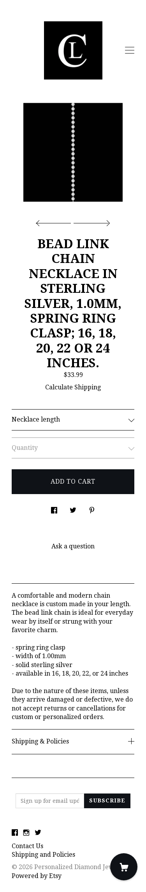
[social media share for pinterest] (92, 508)
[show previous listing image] (55, 221)
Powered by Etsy (37, 876)
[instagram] (26, 833)
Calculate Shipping (73, 387)
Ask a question (73, 546)
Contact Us (27, 846)
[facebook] (15, 833)
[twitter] (38, 833)
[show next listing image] (90, 221)
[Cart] (123, 866)
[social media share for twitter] (73, 508)
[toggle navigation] (129, 50)
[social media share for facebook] (54, 508)
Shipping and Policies (43, 854)
